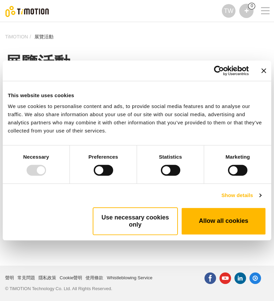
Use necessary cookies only (135, 221)
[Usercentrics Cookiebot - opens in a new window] (219, 71)
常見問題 (26, 277)
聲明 (9, 277)
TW (228, 10)
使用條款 (94, 277)
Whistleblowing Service (129, 277)
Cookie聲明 (71, 277)
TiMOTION (16, 36)
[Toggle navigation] (261, 1)
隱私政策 (47, 277)
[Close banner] (263, 70)
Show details (237, 195)
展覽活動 (44, 36)
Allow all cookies (223, 220)
